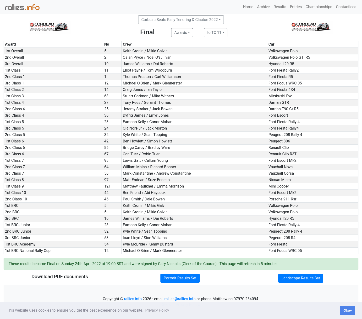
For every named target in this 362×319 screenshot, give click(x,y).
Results (280, 7)
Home (248, 7)
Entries (296, 7)
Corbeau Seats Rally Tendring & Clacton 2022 (179, 19)
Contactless (346, 7)
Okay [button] (347, 310)
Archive (263, 7)
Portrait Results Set (180, 278)
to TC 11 (214, 32)
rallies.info (133, 299)
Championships (319, 7)
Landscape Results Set (300, 278)
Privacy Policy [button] (157, 310)
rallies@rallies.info (180, 299)
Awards (180, 32)
